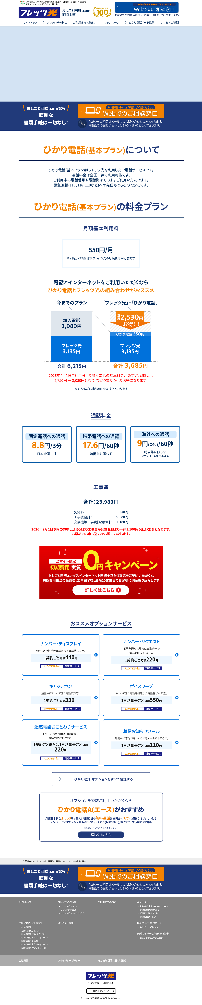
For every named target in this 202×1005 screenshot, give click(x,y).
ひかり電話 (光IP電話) (30, 922)
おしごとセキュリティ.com (151, 937)
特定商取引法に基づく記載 (112, 960)
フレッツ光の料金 (67, 902)
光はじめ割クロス (148, 916)
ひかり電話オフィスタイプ (32, 934)
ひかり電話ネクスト (30, 940)
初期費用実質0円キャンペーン (154, 906)
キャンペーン (144, 902)
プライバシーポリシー (69, 960)
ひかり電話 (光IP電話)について (55, 861)
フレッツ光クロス (68, 909)
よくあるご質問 (170, 22)
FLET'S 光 (39, 12)
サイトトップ (30, 22)
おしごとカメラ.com (149, 927)
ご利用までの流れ (84, 22)
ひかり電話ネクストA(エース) (34, 944)
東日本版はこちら (101, 991)
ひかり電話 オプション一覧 (33, 947)
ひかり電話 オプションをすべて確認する (103, 779)
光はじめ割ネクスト (149, 913)
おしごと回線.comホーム (28, 861)
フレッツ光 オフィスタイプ (72, 913)
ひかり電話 (26, 927)
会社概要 (23, 960)
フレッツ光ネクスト (69, 906)
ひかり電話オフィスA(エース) (34, 937)
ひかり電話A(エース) (30, 930)
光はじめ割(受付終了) (150, 909)
